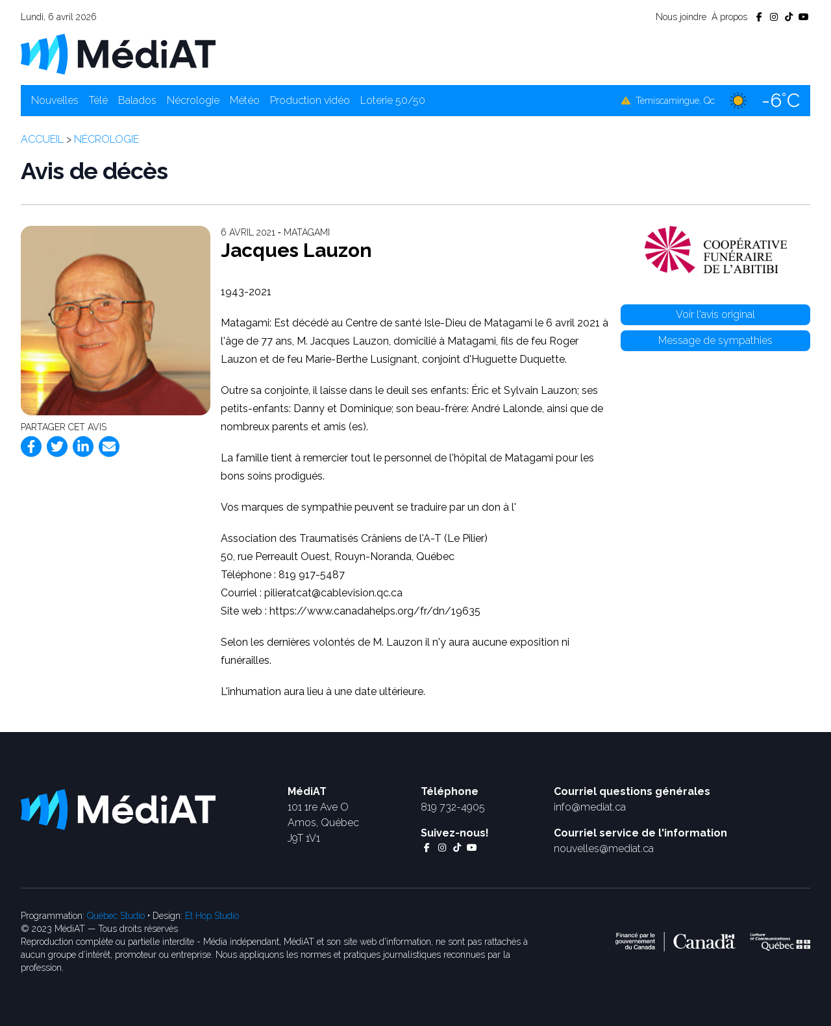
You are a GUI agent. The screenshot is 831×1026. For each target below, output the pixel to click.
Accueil (42, 139)
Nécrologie (193, 100)
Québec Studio (116, 915)
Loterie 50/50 (392, 100)
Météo (245, 100)
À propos (729, 17)
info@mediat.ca (590, 807)
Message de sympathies (715, 340)
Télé (98, 100)
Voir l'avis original (715, 314)
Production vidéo (310, 100)
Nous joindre (681, 17)
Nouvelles (55, 100)
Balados (137, 100)
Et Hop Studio (212, 915)
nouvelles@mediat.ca (604, 848)
